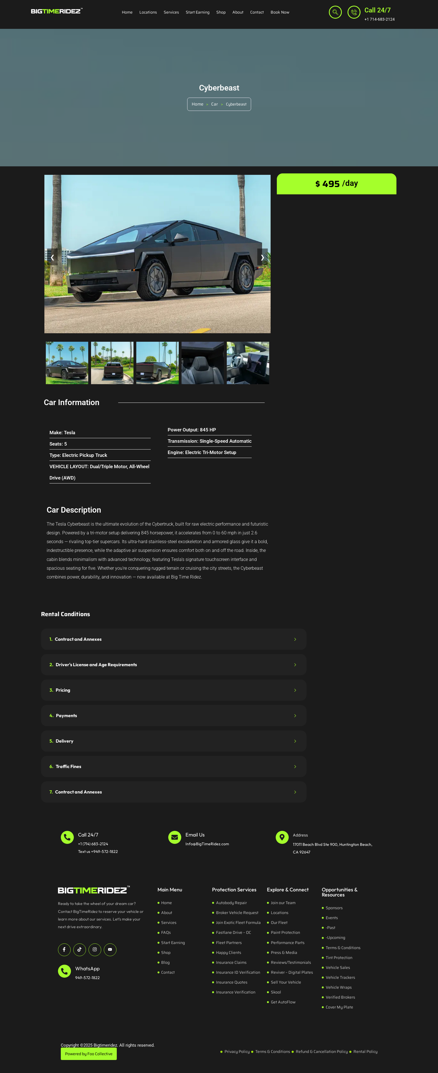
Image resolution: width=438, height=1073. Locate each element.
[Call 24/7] (354, 12)
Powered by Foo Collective (89, 1054)
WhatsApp (87, 968)
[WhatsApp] (64, 971)
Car (214, 104)
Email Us (195, 834)
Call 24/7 (377, 10)
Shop (221, 12)
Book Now (280, 12)
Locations (148, 12)
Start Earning (198, 12)
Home (127, 12)
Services (171, 12)
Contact (257, 12)
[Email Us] (174, 837)
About (237, 12)
